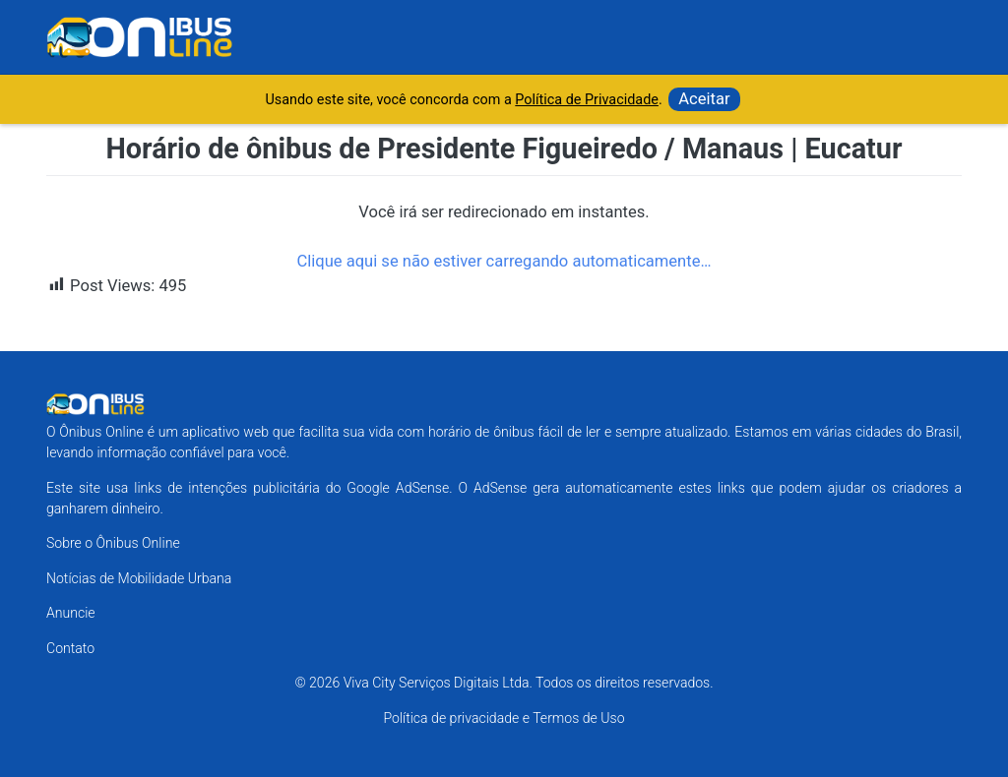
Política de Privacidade (587, 99)
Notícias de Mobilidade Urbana (138, 578)
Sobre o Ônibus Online (113, 543)
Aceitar (703, 99)
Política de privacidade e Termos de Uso (503, 718)
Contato (70, 648)
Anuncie (70, 613)
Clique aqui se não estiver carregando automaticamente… (503, 261)
